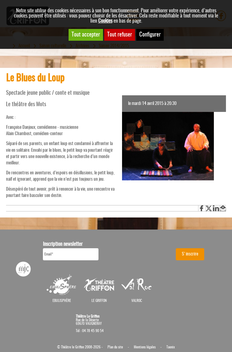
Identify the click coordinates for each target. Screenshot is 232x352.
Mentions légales (145, 347)
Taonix (170, 347)
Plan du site (115, 347)
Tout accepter (86, 35)
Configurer (150, 35)
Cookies (105, 21)
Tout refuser (119, 35)
